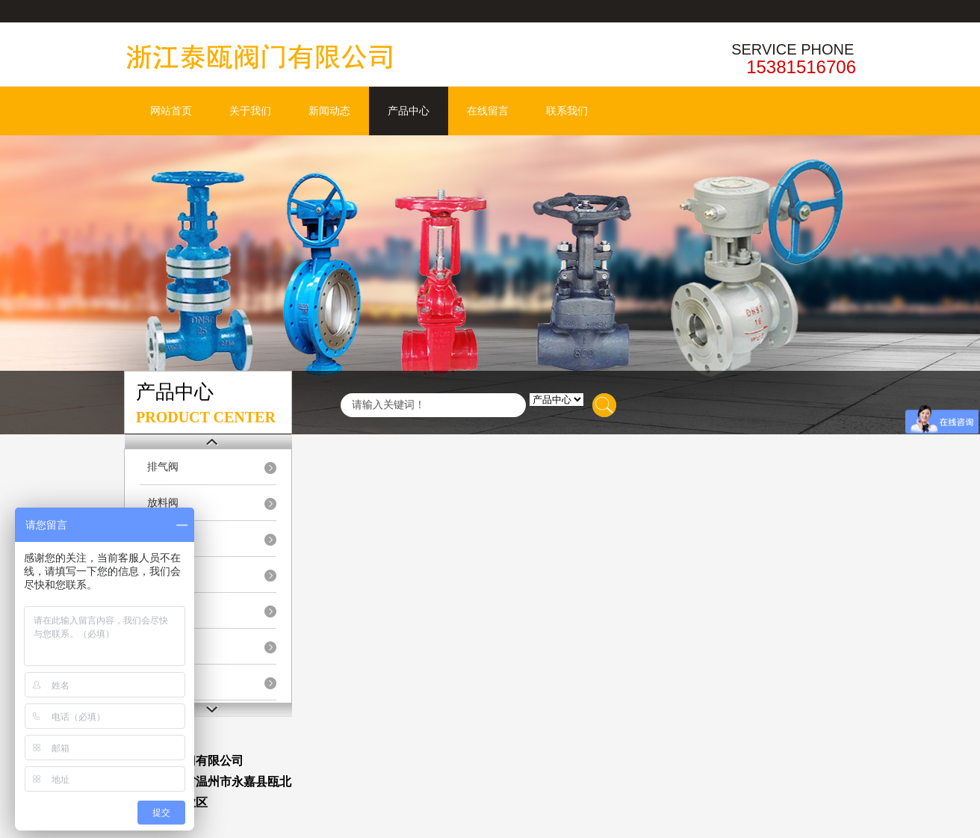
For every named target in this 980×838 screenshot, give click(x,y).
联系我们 (567, 111)
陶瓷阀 (163, 574)
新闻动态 (329, 111)
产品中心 (408, 111)
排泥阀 (163, 538)
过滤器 (163, 682)
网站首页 (171, 111)
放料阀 (163, 502)
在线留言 (488, 111)
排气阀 (163, 466)
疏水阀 (163, 646)
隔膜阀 (163, 610)
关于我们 (250, 111)
